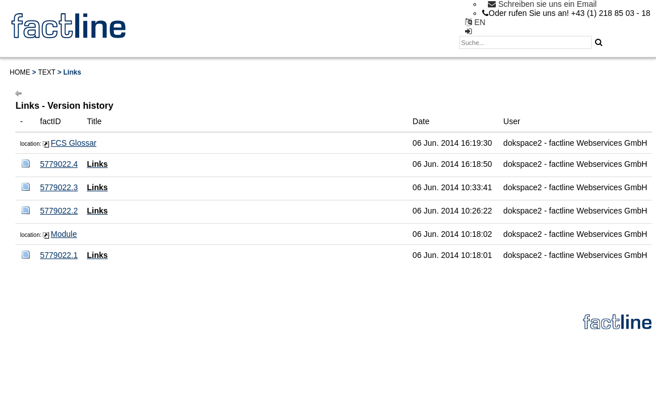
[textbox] (525, 42)
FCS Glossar (73, 142)
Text (47, 72)
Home (20, 72)
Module (64, 234)
